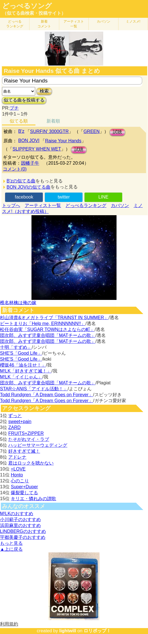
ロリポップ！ (97, 630)
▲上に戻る (11, 549)
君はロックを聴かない (31, 463)
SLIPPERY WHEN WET (36, 149)
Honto (17, 474)
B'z (21, 131)
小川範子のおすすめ (20, 519)
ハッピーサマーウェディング (37, 445)
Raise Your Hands (63, 140)
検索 (44, 91)
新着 (44, 23)
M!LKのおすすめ (16, 513)
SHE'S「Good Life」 (21, 353)
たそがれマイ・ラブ (28, 439)
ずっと (15, 415)
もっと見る (11, 543)
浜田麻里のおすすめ (20, 525)
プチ (14, 108)
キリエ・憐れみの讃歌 (33, 498)
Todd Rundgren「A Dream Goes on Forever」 (46, 394)
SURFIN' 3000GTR (49, 131)
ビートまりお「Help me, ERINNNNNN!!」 (42, 323)
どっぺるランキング (85, 205)
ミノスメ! (133, 21)
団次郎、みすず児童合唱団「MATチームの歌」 (48, 335)
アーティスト (74, 23)
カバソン (103, 21)
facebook (24, 197)
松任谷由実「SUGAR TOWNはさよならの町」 (47, 329)
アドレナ (17, 457)
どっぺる (14, 23)
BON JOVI (28, 140)
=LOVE (18, 469)
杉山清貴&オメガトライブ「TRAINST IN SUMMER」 (54, 317)
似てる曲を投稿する (24, 100)
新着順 (53, 121)
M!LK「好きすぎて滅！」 (25, 371)
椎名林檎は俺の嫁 (18, 302)
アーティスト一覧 (43, 205)
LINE (103, 197)
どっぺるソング (27, 6)
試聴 (117, 132)
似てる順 (19, 121)
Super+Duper (24, 486)
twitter (64, 197)
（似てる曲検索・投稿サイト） (34, 13)
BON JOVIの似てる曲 (28, 187)
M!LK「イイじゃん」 (21, 376)
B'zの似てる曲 (21, 180)
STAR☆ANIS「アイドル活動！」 (34, 388)
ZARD (14, 427)
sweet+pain (19, 421)
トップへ (11, 205)
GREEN (91, 131)
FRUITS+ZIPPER (26, 433)
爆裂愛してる (24, 492)
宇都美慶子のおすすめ (22, 537)
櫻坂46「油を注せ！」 (23, 365)
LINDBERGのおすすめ (23, 531)
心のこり (20, 480)
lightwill (67, 630)
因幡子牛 (30, 163)
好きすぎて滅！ (24, 451)
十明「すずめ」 (16, 347)
